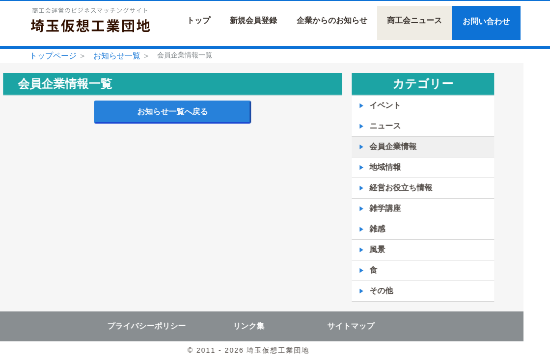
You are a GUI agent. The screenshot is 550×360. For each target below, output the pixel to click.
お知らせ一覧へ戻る (155, 111)
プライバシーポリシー (129, 326)
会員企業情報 (376, 146)
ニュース (368, 126)
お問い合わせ (486, 21)
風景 (360, 249)
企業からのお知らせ (332, 20)
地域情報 (368, 167)
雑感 (360, 229)
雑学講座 (368, 208)
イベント (368, 105)
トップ (198, 20)
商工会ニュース (414, 20)
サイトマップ (334, 326)
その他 (364, 290)
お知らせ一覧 (116, 55)
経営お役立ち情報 (384, 187)
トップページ (53, 55)
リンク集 (232, 326)
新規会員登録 (253, 20)
